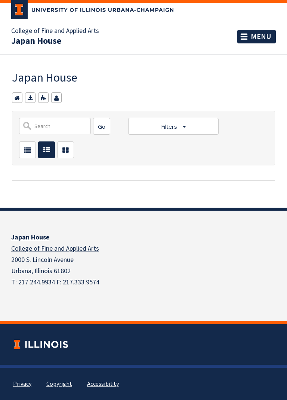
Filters (170, 126)
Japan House (36, 41)
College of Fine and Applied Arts (55, 31)
